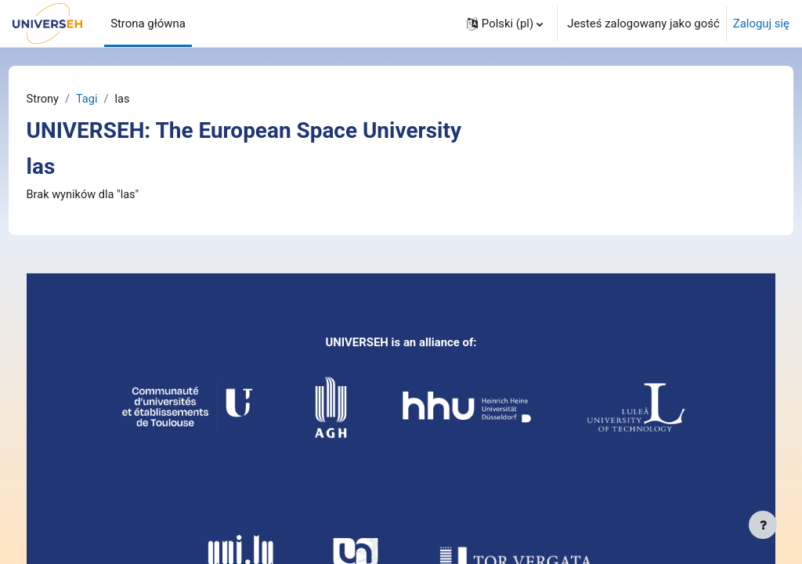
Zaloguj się (761, 23)
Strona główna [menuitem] (148, 23)
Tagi (117, 99)
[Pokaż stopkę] (763, 525)
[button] (505, 23)
